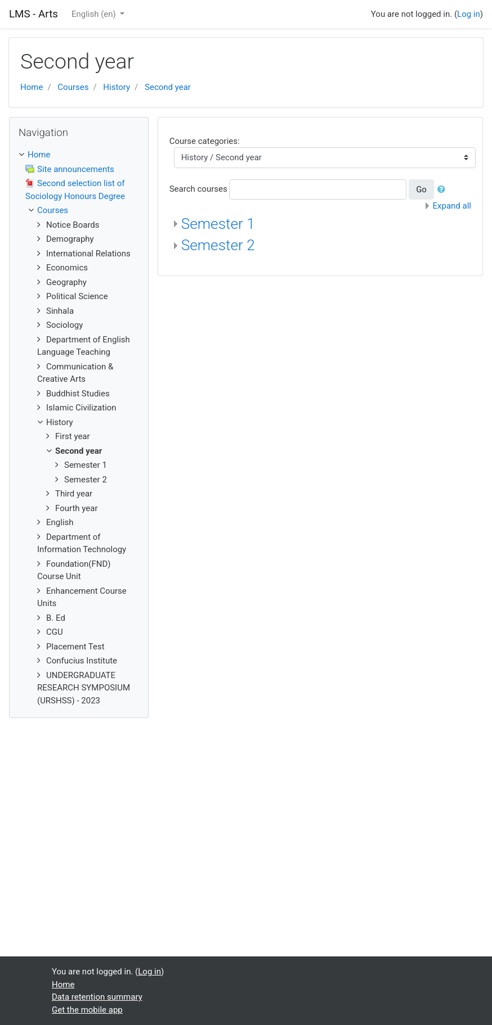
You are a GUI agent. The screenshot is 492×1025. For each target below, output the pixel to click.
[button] (443, 190)
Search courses (198, 189)
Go (421, 189)
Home (31, 87)
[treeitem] (79, 154)
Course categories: (204, 141)
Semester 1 (218, 223)
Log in (468, 14)
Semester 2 (218, 245)
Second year (168, 87)
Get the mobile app (87, 1010)
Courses (72, 87)
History (116, 87)
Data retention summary (97, 997)
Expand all (452, 206)
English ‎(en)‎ (94, 14)
